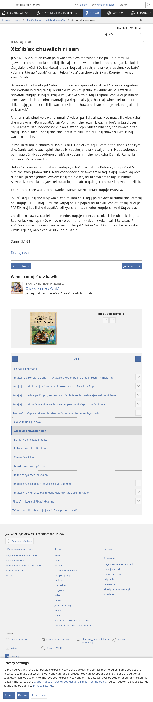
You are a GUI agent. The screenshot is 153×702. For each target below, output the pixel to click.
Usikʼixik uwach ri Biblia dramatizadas (72, 625)
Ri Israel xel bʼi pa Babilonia (31, 448)
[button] (57, 13)
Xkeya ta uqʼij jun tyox (27, 422)
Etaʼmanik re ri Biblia (15, 560)
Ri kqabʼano (109, 557)
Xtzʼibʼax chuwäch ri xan (30, 431)
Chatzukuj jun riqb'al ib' (55, 640)
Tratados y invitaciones (65, 570)
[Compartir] (141, 20)
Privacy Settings (43, 685)
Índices (57, 595)
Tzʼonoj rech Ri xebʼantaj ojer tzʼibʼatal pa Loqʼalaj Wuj (45, 510)
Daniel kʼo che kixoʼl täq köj (31, 439)
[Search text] (132, 5)
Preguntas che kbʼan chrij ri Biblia (21, 555)
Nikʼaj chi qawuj (62, 575)
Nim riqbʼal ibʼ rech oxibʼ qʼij (117, 589)
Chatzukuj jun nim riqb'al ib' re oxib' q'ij (92, 641)
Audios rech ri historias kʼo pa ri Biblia (72, 620)
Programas (59, 590)
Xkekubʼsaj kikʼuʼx (25, 457)
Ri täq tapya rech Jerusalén (31, 475)
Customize (39, 695)
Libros (18, 19)
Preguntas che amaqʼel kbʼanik (119, 564)
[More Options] (148, 20)
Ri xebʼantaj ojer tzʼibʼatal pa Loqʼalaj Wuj (46, 19)
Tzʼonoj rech (20, 252)
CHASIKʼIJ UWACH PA (128, 28)
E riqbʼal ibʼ (109, 579)
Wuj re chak (60, 585)
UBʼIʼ (76, 358)
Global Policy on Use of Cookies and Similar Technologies (70, 681)
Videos (57, 610)
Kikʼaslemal (109, 594)
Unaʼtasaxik (109, 584)
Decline (22, 695)
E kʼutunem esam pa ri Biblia (19, 548)
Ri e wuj (6, 19)
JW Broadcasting (63, 605)
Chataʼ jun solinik (112, 569)
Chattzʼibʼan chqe (112, 574)
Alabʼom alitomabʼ (14, 570)
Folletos (58, 565)
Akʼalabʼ (9, 575)
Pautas (57, 600)
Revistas (58, 580)
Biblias (57, 555)
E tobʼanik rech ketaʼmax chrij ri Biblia (23, 565)
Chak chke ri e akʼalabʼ (42, 288)
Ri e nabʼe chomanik (25, 369)
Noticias (108, 548)
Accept (9, 695)
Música (57, 615)
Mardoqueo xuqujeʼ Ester (30, 466)
